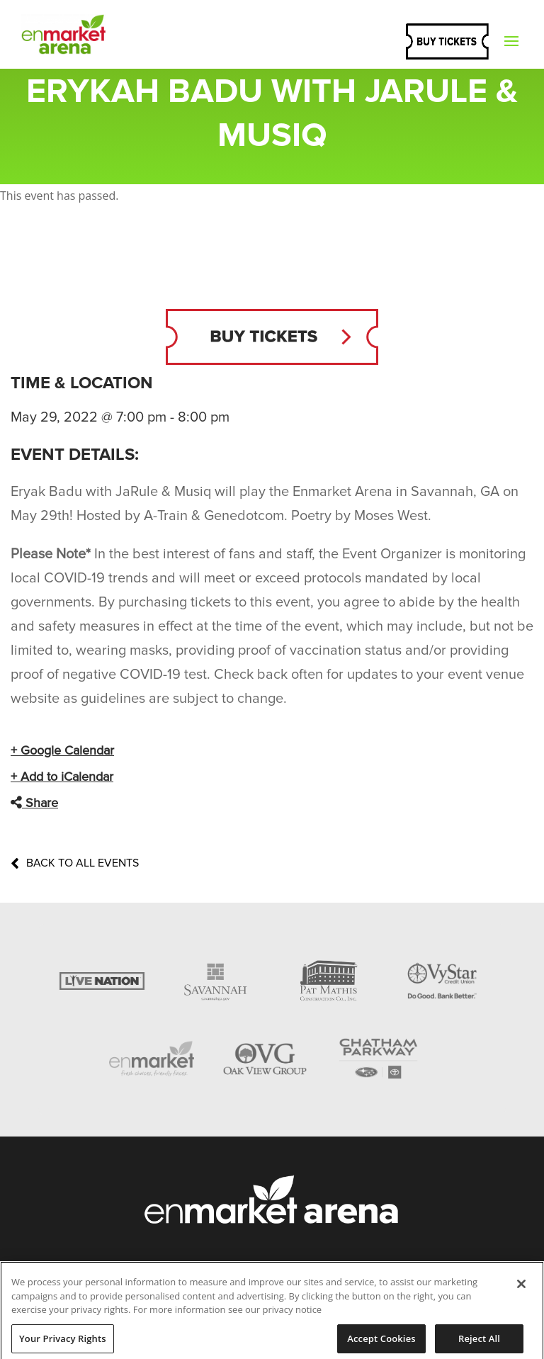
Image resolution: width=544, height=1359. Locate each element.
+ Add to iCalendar (62, 776)
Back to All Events (75, 863)
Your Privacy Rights (62, 1342)
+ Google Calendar (62, 750)
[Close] (521, 1288)
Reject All (479, 1342)
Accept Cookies (381, 1342)
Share (34, 803)
